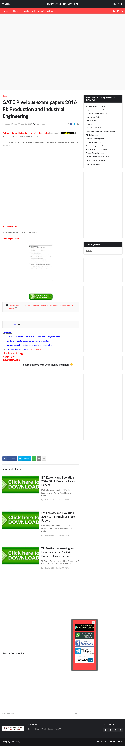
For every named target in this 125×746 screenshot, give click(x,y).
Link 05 (50, 11)
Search (116, 4)
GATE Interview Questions (95, 160)
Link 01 (104, 742)
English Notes (91, 121)
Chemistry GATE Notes (94, 128)
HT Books (25, 11)
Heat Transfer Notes (93, 117)
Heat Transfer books (93, 164)
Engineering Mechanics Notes (96, 110)
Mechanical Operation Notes (96, 146)
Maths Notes (90, 124)
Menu (7, 4)
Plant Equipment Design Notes (96, 149)
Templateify (15, 742)
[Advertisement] (62, 35)
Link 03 (120, 742)
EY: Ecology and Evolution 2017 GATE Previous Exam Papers (58, 516)
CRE (33, 11)
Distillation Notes (92, 135)
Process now (35, 349)
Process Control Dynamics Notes (97, 157)
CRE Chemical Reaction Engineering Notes (100, 131)
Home (5, 11)
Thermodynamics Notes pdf (95, 106)
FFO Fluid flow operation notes (96, 113)
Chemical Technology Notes (95, 139)
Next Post (74, 713)
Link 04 (41, 11)
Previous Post (9, 713)
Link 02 (112, 742)
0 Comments (40, 124)
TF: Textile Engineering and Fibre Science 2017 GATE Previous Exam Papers (58, 552)
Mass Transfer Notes (93, 142)
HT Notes (14, 11)
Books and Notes (62, 4)
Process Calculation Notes (95, 153)
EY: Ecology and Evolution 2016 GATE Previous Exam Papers (58, 481)
